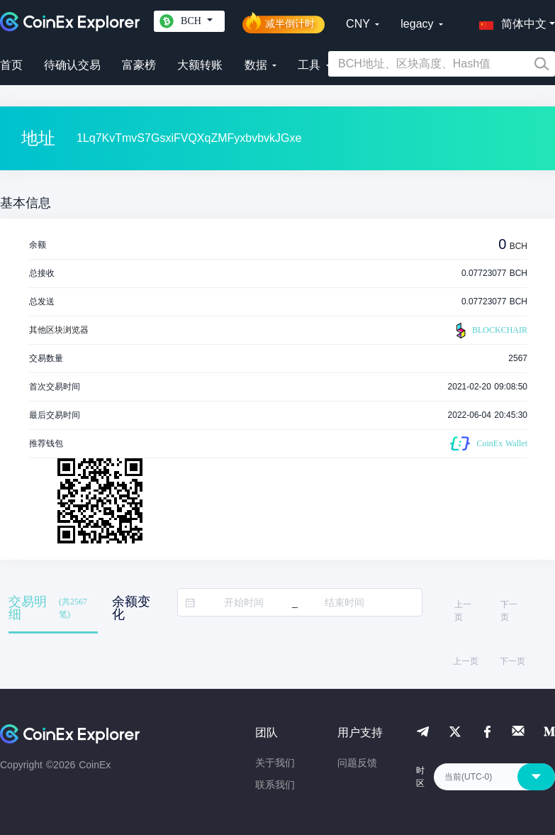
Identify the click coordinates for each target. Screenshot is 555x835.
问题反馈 (357, 762)
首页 (11, 65)
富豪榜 (139, 65)
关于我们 (275, 762)
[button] (509, 21)
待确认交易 (72, 65)
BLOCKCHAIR (489, 330)
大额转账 (200, 65)
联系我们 (275, 784)
